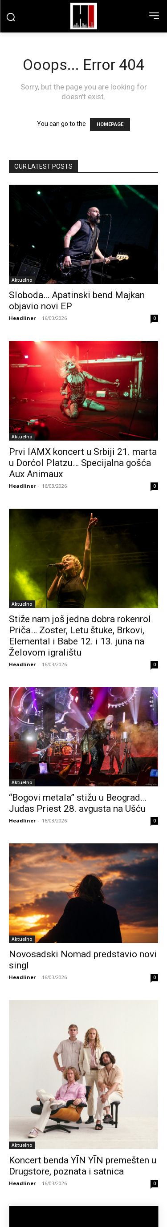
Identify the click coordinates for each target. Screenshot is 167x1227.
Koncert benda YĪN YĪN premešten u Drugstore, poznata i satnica (82, 1166)
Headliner (22, 318)
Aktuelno (22, 280)
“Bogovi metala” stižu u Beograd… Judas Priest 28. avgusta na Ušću (78, 803)
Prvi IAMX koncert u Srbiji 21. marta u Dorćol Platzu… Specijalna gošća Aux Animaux (83, 462)
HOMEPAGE (110, 124)
